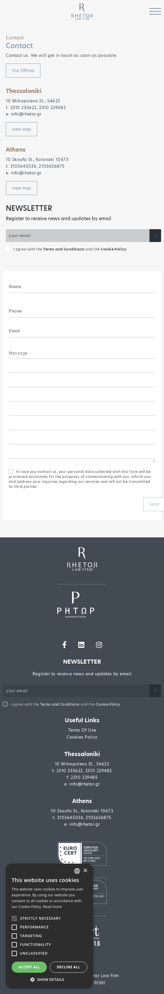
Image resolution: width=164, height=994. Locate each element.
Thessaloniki (82, 754)
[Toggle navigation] (155, 11)
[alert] (49, 926)
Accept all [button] (29, 967)
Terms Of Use (82, 730)
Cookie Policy (113, 249)
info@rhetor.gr (84, 784)
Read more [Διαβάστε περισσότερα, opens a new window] (52, 906)
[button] (49, 979)
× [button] (85, 871)
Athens (82, 801)
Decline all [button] (68, 967)
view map (21, 129)
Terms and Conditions (64, 249)
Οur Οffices (23, 70)
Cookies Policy (82, 737)
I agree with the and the (69, 249)
